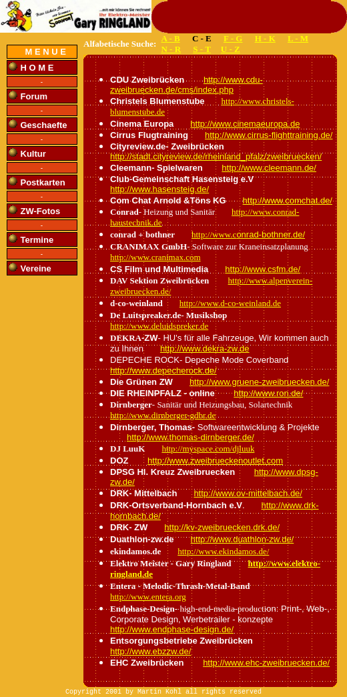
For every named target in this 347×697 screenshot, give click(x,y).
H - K (265, 38)
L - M (298, 38)
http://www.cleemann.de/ (269, 168)
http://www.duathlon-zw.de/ (242, 539)
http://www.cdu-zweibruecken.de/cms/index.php (186, 85)
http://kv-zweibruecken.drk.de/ (222, 527)
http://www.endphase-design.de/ (172, 629)
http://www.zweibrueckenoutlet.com (215, 461)
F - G (233, 38)
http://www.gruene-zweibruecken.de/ (260, 382)
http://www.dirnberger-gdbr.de (163, 415)
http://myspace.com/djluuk (207, 449)
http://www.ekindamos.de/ (223, 551)
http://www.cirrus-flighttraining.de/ (268, 135)
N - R (171, 49)
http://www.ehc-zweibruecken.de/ (266, 663)
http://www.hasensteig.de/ (159, 189)
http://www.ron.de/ (268, 393)
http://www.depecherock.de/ (163, 371)
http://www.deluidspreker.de (159, 326)
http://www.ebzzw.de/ (150, 651)
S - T (202, 49)
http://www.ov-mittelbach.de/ (248, 493)
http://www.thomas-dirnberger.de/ (190, 437)
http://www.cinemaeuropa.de (245, 124)
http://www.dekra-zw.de (205, 348)
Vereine (36, 268)
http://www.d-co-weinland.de (230, 303)
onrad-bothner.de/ (270, 234)
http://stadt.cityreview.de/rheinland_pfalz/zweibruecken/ (216, 156)
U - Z (230, 49)
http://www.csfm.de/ (262, 269)
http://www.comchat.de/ (287, 200)
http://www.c (214, 234)
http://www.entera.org (148, 597)
